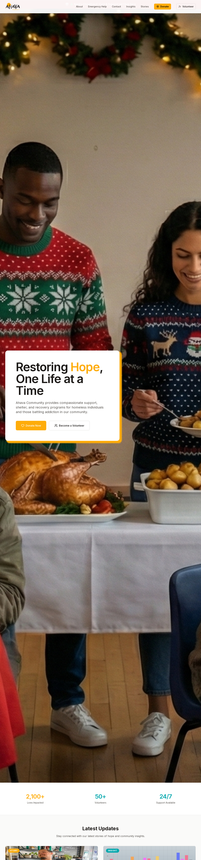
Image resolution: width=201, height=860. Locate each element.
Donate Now (31, 425)
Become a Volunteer (69, 425)
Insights (130, 6)
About (79, 6)
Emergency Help (97, 6)
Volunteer (186, 6)
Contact (116, 6)
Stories (145, 6)
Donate (162, 6)
